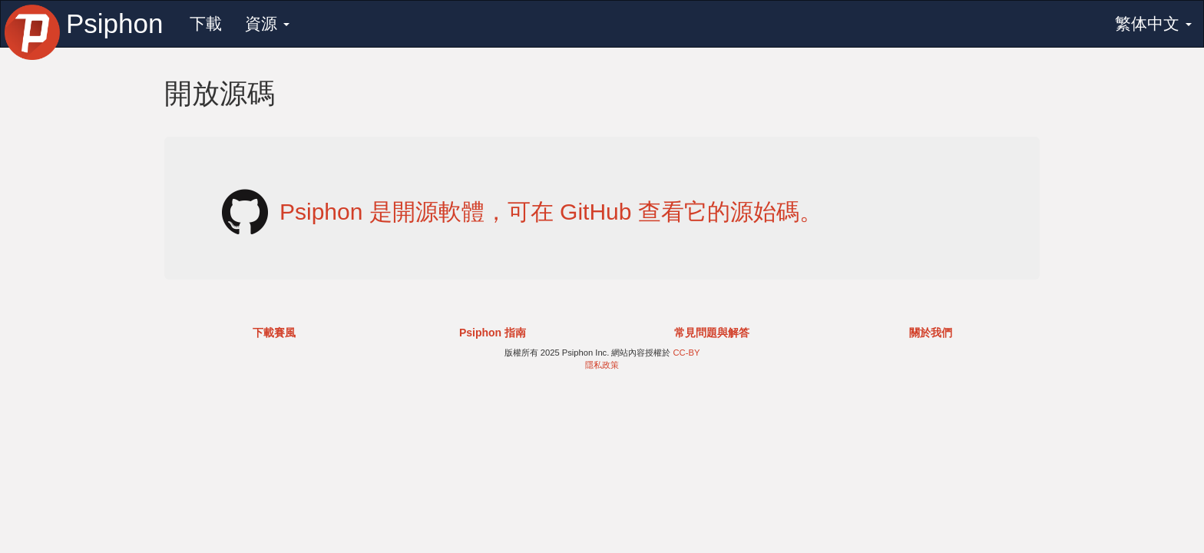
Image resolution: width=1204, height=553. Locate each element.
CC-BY (686, 352)
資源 (267, 23)
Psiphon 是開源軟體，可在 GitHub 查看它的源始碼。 (551, 211)
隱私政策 (602, 364)
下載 (206, 23)
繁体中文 (1153, 23)
